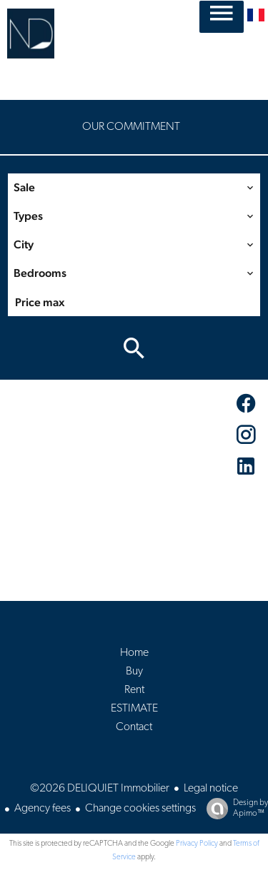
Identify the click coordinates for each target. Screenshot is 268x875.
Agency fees (42, 808)
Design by (233, 809)
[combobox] (134, 187)
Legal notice (211, 788)
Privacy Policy (197, 844)
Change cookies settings (140, 808)
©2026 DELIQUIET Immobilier (99, 788)
